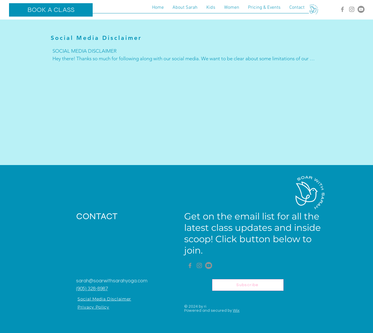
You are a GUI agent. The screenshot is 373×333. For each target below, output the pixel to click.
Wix (236, 311)
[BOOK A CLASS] (51, 10)
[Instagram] (351, 9)
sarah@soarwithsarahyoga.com (111, 281)
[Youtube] (361, 9)
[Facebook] (342, 9)
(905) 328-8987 (92, 288)
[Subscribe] (248, 285)
